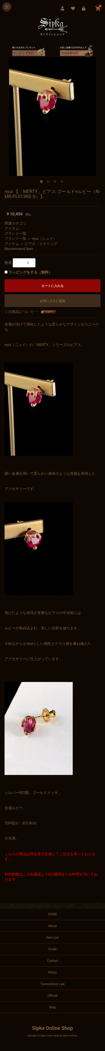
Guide (52, 949)
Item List (52, 937)
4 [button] (62, 182)
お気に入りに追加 (52, 301)
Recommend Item (19, 249)
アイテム (12, 228)
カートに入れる (52, 286)
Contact (52, 961)
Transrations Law (52, 984)
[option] (52, 116)
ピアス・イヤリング (41, 244)
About (52, 926)
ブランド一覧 (15, 233)
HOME (52, 914)
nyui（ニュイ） (44, 238)
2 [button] (49, 182)
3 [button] (56, 182)
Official (52, 995)
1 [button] (42, 182)
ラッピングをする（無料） (30, 272)
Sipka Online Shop (52, 1028)
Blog (52, 1007)
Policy (52, 972)
